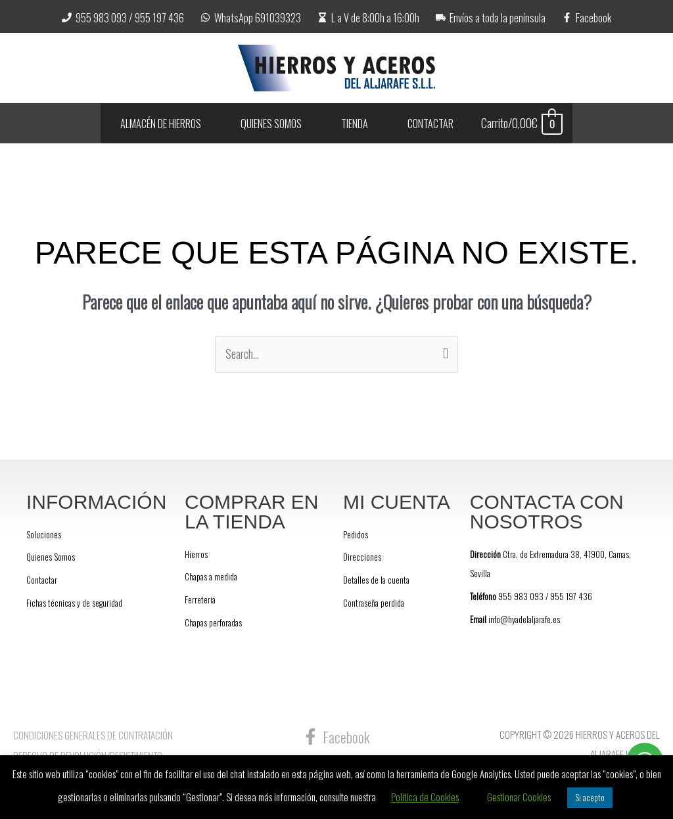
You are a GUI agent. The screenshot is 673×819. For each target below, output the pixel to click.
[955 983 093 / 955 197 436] (123, 17)
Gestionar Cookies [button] (519, 796)
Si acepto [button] (590, 797)
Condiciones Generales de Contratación (93, 735)
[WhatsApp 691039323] (251, 17)
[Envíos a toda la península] (490, 17)
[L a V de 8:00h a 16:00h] (368, 17)
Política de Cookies (425, 796)
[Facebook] (586, 17)
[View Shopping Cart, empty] (534, 123)
